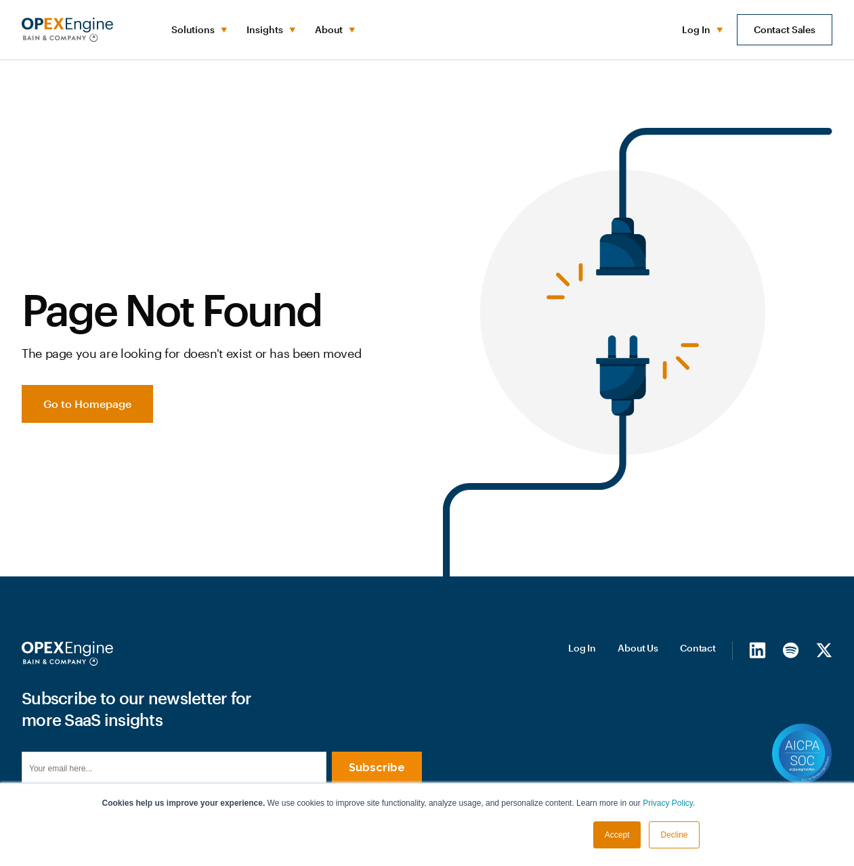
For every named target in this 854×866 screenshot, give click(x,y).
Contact (698, 648)
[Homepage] (67, 653)
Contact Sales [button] (784, 29)
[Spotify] (790, 650)
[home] (67, 30)
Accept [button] (617, 835)
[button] (198, 30)
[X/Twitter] (823, 650)
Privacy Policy (668, 803)
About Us (638, 648)
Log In (582, 648)
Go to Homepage (87, 403)
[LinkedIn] (757, 650)
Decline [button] (673, 835)
